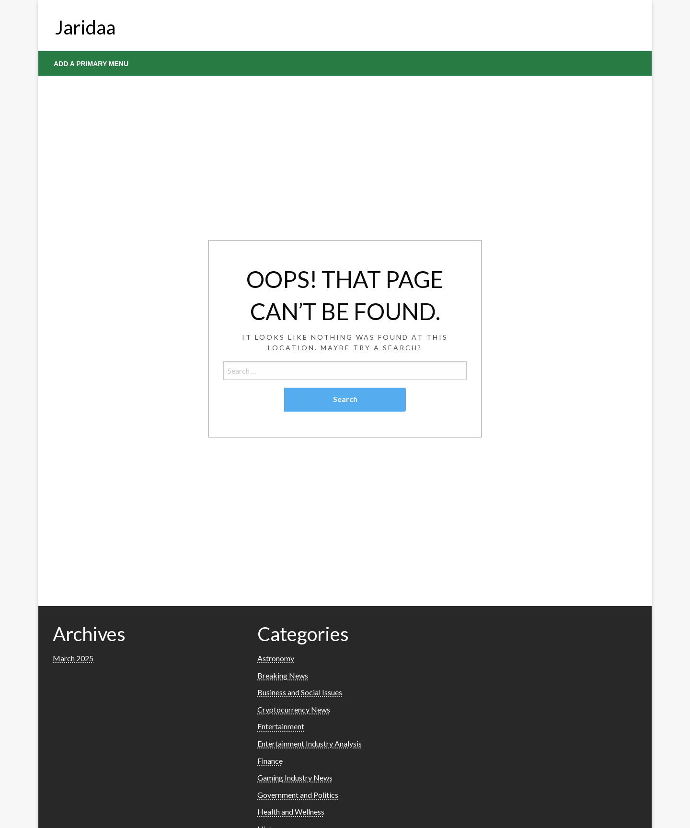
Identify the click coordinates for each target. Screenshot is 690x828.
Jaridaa (85, 27)
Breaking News (282, 675)
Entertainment (280, 726)
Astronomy (275, 658)
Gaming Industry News (295, 777)
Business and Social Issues (299, 692)
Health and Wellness (290, 811)
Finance (270, 760)
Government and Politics (297, 794)
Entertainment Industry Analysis (309, 743)
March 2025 (73, 658)
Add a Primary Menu (91, 64)
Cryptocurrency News (293, 709)
